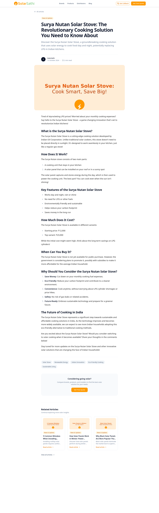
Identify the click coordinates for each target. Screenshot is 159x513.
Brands (61, 3)
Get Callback (123, 3)
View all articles (48, 455)
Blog (90, 3)
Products (70, 3)
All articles (39, 12)
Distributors (81, 3)
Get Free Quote (138, 3)
